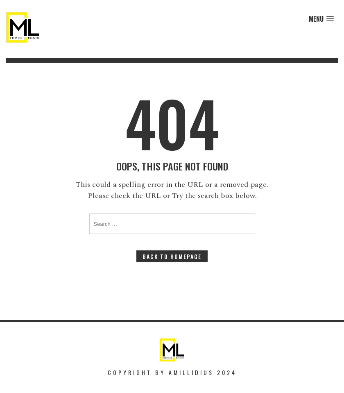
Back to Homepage (172, 256)
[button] (321, 19)
